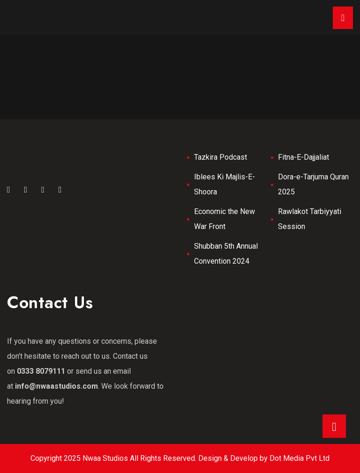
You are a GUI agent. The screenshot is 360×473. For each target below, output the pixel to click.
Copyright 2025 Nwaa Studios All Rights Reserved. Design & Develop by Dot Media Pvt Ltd (180, 458)
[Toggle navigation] (343, 18)
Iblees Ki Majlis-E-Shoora (224, 184)
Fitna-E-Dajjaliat (303, 157)
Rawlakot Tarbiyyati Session (309, 219)
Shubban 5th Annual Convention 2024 (226, 254)
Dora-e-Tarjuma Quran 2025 (313, 184)
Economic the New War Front (224, 219)
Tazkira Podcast (220, 157)
